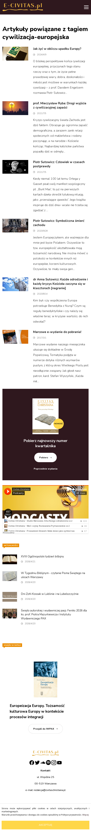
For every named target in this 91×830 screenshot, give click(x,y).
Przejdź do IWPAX (43, 728)
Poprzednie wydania (45, 468)
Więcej (85, 814)
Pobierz (43, 457)
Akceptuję (45, 825)
